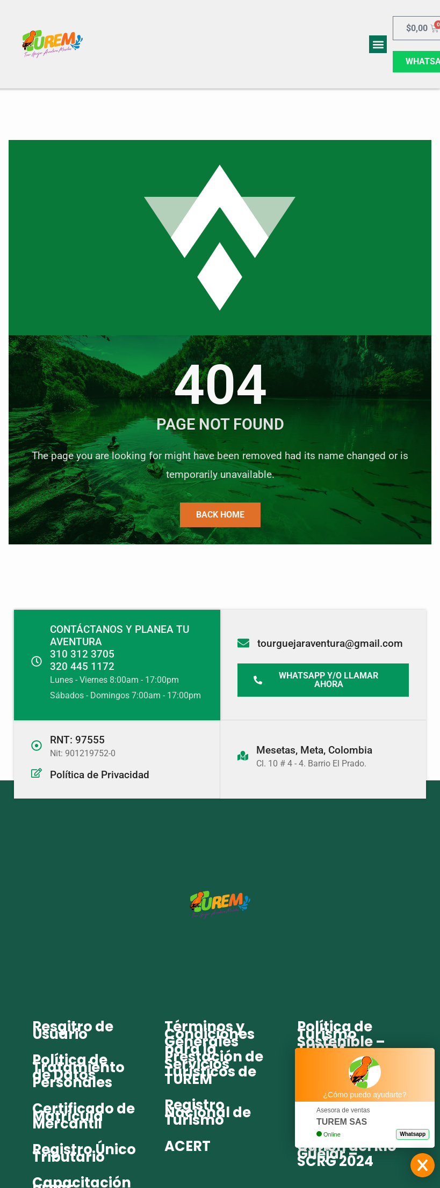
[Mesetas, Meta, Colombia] (242, 755)
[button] (378, 44)
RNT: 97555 (77, 740)
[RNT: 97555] (36, 745)
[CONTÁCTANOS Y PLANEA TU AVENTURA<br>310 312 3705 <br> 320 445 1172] (36, 661)
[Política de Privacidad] (36, 773)
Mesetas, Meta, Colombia (314, 749)
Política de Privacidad (99, 775)
